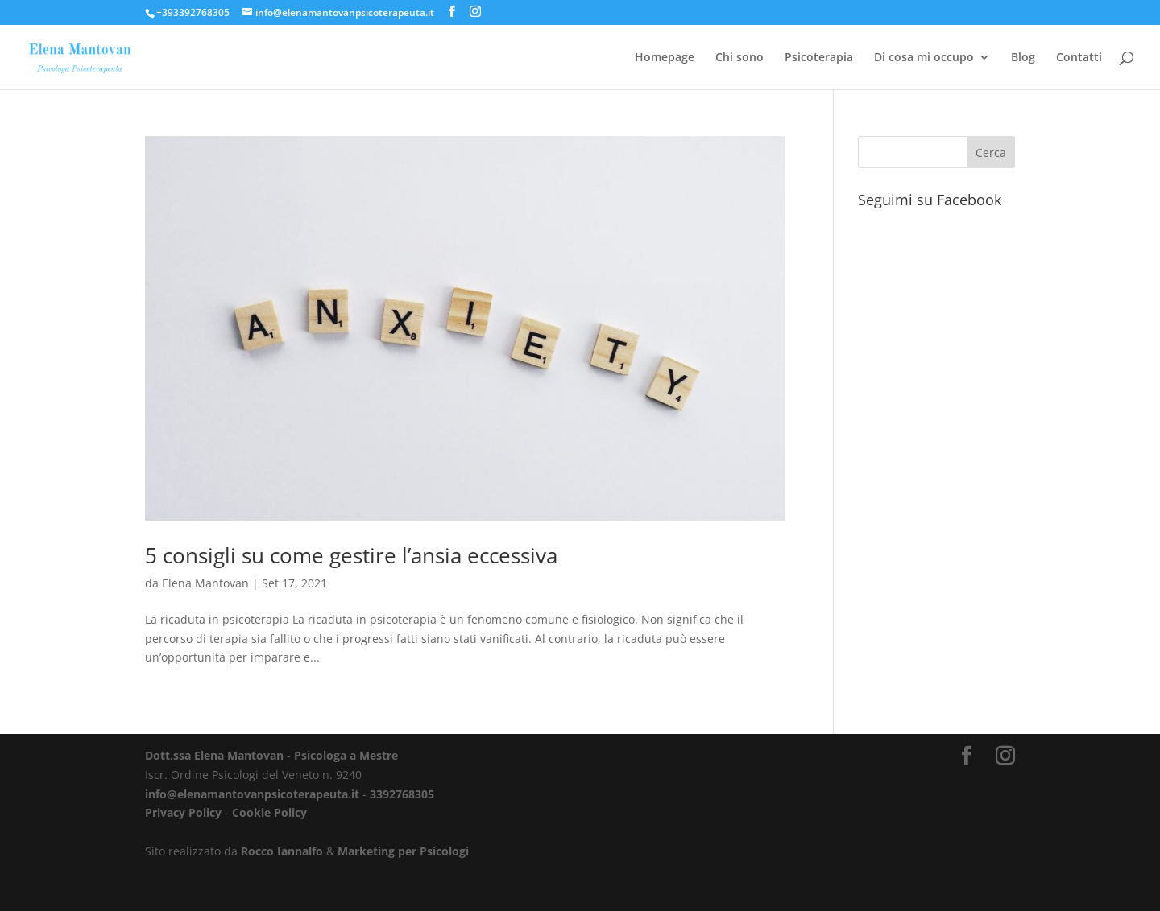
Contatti (1079, 58)
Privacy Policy (183, 812)
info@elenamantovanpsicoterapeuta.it (252, 794)
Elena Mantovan (205, 583)
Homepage (664, 58)
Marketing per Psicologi (403, 851)
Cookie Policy (269, 812)
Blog (1023, 58)
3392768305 (402, 794)
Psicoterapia (819, 58)
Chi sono (739, 58)
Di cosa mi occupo (924, 58)
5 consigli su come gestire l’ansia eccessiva (351, 555)
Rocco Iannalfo (282, 851)
